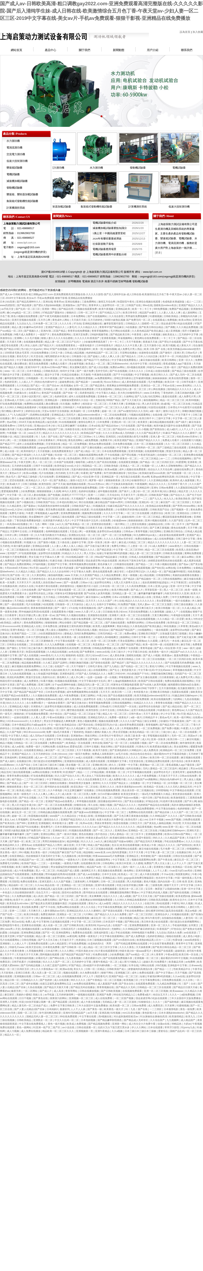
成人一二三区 (194, 301)
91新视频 (12, 859)
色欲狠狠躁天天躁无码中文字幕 (43, 856)
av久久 (60, 524)
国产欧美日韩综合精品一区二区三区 (172, 947)
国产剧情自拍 (157, 429)
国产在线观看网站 (112, 578)
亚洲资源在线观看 (101, 524)
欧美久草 (5, 688)
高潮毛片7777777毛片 (74, 495)
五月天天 (91, 600)
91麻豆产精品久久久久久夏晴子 (180, 433)
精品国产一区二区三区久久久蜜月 (111, 407)
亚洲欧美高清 (112, 527)
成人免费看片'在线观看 (126, 648)
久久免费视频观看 (107, 888)
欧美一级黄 (191, 589)
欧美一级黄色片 (23, 794)
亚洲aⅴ (144, 757)
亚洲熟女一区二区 (43, 1020)
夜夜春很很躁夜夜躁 (42, 608)
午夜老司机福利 (147, 454)
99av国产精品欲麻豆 (106, 557)
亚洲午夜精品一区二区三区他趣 (27, 630)
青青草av (59, 301)
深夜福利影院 (101, 932)
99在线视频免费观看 (25, 447)
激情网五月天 (88, 870)
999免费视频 (161, 309)
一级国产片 (43, 334)
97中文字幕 (187, 885)
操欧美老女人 (170, 334)
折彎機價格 (74, 281)
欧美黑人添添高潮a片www (47, 582)
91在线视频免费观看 (102, 509)
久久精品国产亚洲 (175, 837)
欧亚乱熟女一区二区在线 (84, 786)
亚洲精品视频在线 (92, 323)
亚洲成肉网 (10, 757)
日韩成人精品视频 (75, 352)
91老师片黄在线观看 (47, 586)
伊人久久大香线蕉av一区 (45, 969)
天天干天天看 (136, 852)
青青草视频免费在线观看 (82, 564)
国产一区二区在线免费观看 (163, 743)
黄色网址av (178, 710)
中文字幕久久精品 (106, 392)
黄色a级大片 (196, 626)
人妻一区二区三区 (191, 542)
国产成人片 (137, 589)
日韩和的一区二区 (146, 447)
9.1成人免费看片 (158, 546)
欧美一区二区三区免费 (103, 640)
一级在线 (55, 892)
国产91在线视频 (119, 371)
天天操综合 (77, 604)
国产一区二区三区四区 (36, 783)
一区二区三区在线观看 (68, 418)
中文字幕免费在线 (150, 980)
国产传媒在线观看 (164, 896)
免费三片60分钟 (117, 673)
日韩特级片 (69, 407)
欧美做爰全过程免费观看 (136, 699)
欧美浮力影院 (100, 750)
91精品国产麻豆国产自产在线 (118, 498)
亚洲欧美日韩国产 (148, 633)
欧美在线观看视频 (130, 845)
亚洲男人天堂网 (9, 1002)
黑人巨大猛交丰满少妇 (24, 805)
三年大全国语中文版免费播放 (185, 998)
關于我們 (84, 50)
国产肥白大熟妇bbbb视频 (48, 305)
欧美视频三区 (131, 980)
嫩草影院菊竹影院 (114, 323)
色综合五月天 (160, 994)
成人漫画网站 (190, 312)
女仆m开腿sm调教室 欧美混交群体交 (118, 794)
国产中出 (169, 414)
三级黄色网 (79, 881)
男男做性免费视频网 (136, 316)
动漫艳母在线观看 (149, 352)
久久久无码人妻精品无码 (179, 786)
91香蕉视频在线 (88, 608)
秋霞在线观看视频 (36, 651)
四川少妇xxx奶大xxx (97, 655)
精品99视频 (73, 841)
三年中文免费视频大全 (182, 597)
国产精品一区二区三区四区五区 (157, 462)
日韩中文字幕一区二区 (143, 637)
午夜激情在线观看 (102, 374)
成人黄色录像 (117, 655)
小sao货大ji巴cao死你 (181, 870)
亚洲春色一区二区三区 (109, 396)
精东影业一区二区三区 (94, 403)
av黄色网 (67, 538)
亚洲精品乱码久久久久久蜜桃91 (84, 910)
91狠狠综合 (145, 1002)
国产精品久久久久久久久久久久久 (144, 662)
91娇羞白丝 (20, 392)
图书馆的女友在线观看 (57, 786)
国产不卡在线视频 (123, 374)
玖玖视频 (65, 403)
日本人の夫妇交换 (148, 356)
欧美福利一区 (78, 411)
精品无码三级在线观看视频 (16, 772)
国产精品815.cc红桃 (124, 429)
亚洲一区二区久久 (161, 925)
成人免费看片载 (117, 779)
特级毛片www (155, 367)
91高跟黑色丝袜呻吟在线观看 (54, 506)
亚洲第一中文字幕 (128, 764)
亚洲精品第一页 (110, 476)
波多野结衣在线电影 (150, 706)
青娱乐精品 (123, 626)
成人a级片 (172, 429)
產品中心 (50, 50)
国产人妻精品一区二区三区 (113, 608)
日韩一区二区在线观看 (113, 881)
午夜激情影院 (84, 768)
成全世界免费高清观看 (131, 724)
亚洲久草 (179, 352)
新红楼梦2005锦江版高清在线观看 (165, 910)
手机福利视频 (179, 925)
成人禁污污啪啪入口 (130, 961)
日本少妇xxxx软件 (14, 670)
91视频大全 (30, 542)
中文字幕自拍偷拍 (166, 808)
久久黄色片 (36, 721)
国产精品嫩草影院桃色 (109, 1020)
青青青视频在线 (105, 987)
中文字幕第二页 (121, 859)
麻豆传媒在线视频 (149, 848)
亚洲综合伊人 (162, 914)
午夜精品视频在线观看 (16, 808)
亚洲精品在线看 (41, 546)
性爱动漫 (178, 940)
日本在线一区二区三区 (112, 586)
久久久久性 (65, 323)
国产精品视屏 (24, 305)
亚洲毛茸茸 (179, 772)
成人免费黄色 (31, 681)
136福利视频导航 (99, 334)
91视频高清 (99, 506)
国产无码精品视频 (31, 965)
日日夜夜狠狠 (166, 677)
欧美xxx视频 (30, 473)
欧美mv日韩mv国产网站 (55, 367)
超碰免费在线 (67, 382)
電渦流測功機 (14, 147)
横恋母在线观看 (10, 345)
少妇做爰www (119, 520)
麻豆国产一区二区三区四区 (175, 502)
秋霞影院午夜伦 (126, 301)
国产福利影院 (24, 560)
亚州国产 (12, 553)
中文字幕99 (42, 921)
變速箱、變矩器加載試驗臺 (22, 194)
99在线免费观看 (69, 1016)
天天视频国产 (78, 498)
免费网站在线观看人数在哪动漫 (41, 403)
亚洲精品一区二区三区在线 (143, 830)
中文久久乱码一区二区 (66, 1020)
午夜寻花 (197, 969)
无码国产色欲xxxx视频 (126, 797)
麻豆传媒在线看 (193, 578)
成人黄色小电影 (192, 936)
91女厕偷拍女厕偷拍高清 (154, 1016)
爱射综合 (163, 1031)
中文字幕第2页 (179, 582)
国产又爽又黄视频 (160, 527)
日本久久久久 (136, 371)
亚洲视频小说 (133, 403)
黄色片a (93, 903)
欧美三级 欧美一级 (135, 735)
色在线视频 (151, 907)
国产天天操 (59, 484)
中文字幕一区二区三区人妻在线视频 (26, 495)
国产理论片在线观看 (170, 341)
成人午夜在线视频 (91, 1002)
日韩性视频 (131, 502)
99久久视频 (187, 903)
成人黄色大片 (184, 345)
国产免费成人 (61, 480)
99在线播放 (170, 626)
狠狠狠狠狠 (51, 622)
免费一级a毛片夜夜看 (58, 732)
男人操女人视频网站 (113, 568)
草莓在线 (62, 440)
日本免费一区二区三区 (45, 323)
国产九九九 (156, 498)
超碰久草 (148, 961)
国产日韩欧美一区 (72, 947)
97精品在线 (152, 801)
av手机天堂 (7, 309)
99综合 (5, 630)
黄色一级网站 (24, 1027)
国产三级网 (32, 834)
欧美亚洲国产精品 (124, 440)
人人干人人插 (78, 1009)
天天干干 (9, 954)
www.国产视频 (174, 819)
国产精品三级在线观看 (184, 371)
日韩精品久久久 (30, 980)
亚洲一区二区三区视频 (156, 991)
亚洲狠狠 (5, 943)
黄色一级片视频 (56, 1023)
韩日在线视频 (86, 502)
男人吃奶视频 (134, 881)
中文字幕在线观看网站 (112, 936)
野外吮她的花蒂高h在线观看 (34, 611)
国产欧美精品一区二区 (77, 524)
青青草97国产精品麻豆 (112, 327)
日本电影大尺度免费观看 (13, 557)
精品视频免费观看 (31, 662)
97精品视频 (98, 772)
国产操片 (124, 491)
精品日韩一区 (12, 980)
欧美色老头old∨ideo (18, 903)
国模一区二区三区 (28, 1012)
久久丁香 (43, 797)
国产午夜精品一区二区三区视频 (105, 980)
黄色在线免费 (178, 527)
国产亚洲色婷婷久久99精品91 (126, 750)
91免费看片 (161, 961)
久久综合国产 (157, 1020)
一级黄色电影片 (86, 345)
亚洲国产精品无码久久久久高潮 (78, 819)
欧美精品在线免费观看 (158, 506)
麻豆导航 (186, 644)
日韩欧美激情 (103, 458)
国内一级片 (129, 867)
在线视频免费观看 (34, 341)
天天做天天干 (67, 940)
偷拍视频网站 (151, 400)
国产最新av (30, 506)
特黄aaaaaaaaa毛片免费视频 (109, 856)
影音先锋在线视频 (115, 688)
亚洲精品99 (143, 487)
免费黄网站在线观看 (126, 848)
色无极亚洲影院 (186, 688)
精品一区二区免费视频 (74, 444)
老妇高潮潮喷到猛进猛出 (156, 582)
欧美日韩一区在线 (189, 954)
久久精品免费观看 (111, 575)
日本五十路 (56, 352)
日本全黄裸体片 (47, 440)
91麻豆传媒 (56, 560)
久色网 (57, 491)
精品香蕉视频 (144, 826)
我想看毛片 (101, 976)
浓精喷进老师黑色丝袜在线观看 (165, 560)
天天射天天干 (128, 495)
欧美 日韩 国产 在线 (155, 349)
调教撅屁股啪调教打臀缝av (125, 892)
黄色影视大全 (129, 670)
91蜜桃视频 (155, 316)
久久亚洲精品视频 (159, 480)
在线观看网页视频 (155, 451)
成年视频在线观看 (108, 491)
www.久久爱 (82, 611)
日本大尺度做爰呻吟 (80, 349)
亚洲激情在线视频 (74, 761)
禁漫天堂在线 (173, 451)
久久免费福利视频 (22, 896)
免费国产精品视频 (179, 309)
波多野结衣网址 (52, 538)
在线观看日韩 (171, 644)
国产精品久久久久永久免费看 (111, 914)
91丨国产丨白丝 (187, 983)
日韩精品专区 (7, 360)
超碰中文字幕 (79, 542)
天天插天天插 (79, 320)
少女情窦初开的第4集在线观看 (132, 509)
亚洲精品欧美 (123, 309)
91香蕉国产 (163, 929)
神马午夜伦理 (152, 918)
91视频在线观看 (180, 914)
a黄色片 (91, 462)
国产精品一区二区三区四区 (60, 896)
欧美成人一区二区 (96, 363)
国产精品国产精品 (131, 644)
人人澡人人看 (144, 867)
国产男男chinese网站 (184, 506)
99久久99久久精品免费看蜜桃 (138, 808)
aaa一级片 (189, 648)
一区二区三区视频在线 (16, 549)
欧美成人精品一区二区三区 (31, 790)
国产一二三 (142, 498)
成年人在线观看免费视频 (82, 396)
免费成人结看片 (59, 363)
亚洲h (154, 487)
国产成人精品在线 (172, 706)
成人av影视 (18, 746)
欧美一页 (98, 349)
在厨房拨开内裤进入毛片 (56, 520)
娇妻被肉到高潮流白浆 (140, 969)
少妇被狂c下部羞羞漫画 (172, 721)
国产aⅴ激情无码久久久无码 (133, 411)
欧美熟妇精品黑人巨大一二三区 (154, 940)
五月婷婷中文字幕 (189, 334)
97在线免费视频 (78, 943)
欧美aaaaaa (177, 991)
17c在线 (73, 608)
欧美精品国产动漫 (91, 433)
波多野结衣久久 (73, 888)
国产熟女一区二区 (69, 899)
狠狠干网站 (107, 972)
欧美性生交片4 (178, 899)
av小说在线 (68, 1027)
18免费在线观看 (192, 819)
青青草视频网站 (100, 330)
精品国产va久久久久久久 (184, 651)
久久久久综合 (193, 841)
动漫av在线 (163, 1023)
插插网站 (125, 637)
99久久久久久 (78, 980)
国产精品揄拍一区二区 (167, 557)
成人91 (146, 739)
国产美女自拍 (126, 983)
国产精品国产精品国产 (123, 630)
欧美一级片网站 (183, 717)
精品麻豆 (184, 768)
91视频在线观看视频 (66, 681)
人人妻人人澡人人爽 (170, 312)
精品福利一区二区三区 (21, 885)
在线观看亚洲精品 (34, 750)
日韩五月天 (136, 823)
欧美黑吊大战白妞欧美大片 (56, 670)
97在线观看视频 (28, 553)
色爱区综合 (157, 513)
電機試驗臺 (13, 174)
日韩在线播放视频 (89, 991)
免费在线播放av (144, 538)
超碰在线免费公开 (184, 469)
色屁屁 (80, 655)
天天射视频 (43, 451)
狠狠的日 (71, 312)
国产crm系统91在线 (124, 940)
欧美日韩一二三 (176, 739)
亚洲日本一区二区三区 (131, 888)
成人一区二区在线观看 (185, 732)
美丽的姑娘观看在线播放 (186, 575)
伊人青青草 (157, 954)
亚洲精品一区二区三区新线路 (77, 885)
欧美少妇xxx (120, 611)
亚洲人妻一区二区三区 (162, 436)
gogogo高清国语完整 (50, 447)
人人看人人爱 (38, 717)
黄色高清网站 (75, 440)
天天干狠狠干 (78, 666)
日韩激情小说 (79, 356)
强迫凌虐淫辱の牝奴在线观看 (177, 323)
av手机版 (49, 994)
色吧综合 (105, 360)
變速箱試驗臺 (14, 167)
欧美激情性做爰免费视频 (83, 487)
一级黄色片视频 (166, 637)
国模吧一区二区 (150, 323)
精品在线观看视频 (146, 619)
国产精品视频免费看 (99, 1023)
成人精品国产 (188, 1020)
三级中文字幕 (163, 418)
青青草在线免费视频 (79, 330)
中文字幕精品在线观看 (26, 710)
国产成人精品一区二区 (88, 451)
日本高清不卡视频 (113, 921)
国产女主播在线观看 (146, 677)
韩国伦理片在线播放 (11, 681)
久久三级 (48, 666)
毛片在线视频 (46, 473)
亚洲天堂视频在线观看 (24, 320)
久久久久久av (89, 826)
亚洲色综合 (183, 513)
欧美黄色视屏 (93, 797)
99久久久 (158, 837)
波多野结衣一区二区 (113, 305)
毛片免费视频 (155, 382)
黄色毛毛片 (23, 356)
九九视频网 (173, 1020)
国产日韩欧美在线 (74, 925)
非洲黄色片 (37, 706)
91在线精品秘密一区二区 (80, 557)
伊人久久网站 (139, 1027)
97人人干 (88, 976)
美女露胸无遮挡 (78, 367)
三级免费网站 (89, 301)
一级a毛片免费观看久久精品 (155, 794)
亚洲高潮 (104, 1012)
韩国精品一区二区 (92, 465)
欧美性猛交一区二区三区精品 (184, 622)
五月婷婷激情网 (65, 994)
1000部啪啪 (162, 790)
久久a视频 (117, 1031)
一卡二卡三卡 (168, 338)
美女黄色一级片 (9, 852)
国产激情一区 (17, 841)
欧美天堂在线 (34, 947)
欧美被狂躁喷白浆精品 (122, 837)
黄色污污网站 (157, 666)
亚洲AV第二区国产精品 (53, 330)
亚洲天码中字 (32, 367)
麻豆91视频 (193, 739)
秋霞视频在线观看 (38, 816)
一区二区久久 (38, 487)
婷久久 (113, 764)
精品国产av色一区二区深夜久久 (104, 867)
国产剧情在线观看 (101, 662)
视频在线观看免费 (109, 721)
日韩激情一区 (26, 535)
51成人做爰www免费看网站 (32, 429)
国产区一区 (48, 932)
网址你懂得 (65, 622)
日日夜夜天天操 (94, 527)
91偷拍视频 (110, 349)
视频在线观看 (70, 972)
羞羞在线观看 (169, 396)
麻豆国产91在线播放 (28, 826)
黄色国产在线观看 (52, 392)
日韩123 (4, 575)
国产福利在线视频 (180, 892)
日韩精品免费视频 (102, 648)
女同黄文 (194, 925)
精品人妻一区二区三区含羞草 (145, 553)
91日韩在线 (182, 476)
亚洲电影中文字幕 (178, 965)
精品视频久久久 (75, 797)
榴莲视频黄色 (40, 560)
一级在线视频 (125, 918)
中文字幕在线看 (88, 1016)
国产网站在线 (132, 921)
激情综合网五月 (87, 422)
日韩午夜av (135, 713)
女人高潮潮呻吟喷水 (30, 538)
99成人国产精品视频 (99, 845)
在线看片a (34, 392)
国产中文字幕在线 (193, 341)
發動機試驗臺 (14, 187)
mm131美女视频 (131, 1012)
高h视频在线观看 (136, 367)
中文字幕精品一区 (157, 783)
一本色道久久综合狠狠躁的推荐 (17, 892)
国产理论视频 (129, 454)
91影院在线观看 (158, 407)
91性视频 (115, 1012)
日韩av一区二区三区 (44, 976)
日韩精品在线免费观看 (75, 739)
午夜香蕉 (137, 334)
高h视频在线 (105, 1016)
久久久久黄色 (127, 947)
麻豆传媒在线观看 (150, 360)
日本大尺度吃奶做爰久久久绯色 (43, 637)
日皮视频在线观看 (60, 921)
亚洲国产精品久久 (55, 327)
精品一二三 (83, 772)
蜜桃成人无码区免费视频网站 (80, 633)
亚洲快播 (86, 648)
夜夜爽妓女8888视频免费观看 (123, 385)
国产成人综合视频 (99, 367)
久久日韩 (188, 980)
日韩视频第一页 (35, 378)
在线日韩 (149, 903)
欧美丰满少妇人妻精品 (164, 491)
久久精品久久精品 (26, 571)
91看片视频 (47, 681)
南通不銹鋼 (111, 281)
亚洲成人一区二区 (130, 465)
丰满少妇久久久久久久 (12, 702)
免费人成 (30, 921)
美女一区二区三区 (34, 786)
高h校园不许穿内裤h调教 (97, 965)
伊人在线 (119, 600)
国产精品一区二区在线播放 (19, 878)
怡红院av (133, 473)
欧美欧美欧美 (183, 498)
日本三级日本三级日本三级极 (49, 764)
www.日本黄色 (151, 392)
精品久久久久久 (158, 484)
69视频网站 (193, 848)
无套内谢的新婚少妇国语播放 (87, 469)
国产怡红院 (158, 568)
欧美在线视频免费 (161, 699)
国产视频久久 (31, 330)
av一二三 (165, 458)
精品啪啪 (88, 852)
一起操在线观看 (20, 717)
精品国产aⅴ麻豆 (148, 312)
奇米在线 (97, 743)
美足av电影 (191, 910)
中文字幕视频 (142, 374)
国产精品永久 (129, 356)
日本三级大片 (118, 651)
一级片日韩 (146, 797)
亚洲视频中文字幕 (117, 761)
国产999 (60, 615)
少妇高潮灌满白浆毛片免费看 (133, 436)
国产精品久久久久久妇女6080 (53, 571)
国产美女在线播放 (134, 801)
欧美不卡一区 (167, 356)
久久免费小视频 (112, 418)
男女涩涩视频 (120, 732)
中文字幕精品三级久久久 (60, 779)
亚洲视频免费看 (154, 834)
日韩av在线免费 (188, 775)
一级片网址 (119, 524)
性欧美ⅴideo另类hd (187, 436)
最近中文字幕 (52, 374)
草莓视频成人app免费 (47, 513)
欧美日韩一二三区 (122, 692)
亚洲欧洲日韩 (100, 764)
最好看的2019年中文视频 (175, 958)
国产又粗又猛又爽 (187, 637)
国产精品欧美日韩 (120, 334)
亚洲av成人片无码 (14, 400)
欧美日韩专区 (130, 312)
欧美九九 (191, 1016)
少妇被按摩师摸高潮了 (95, 341)
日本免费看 (94, 411)
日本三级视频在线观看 (99, 940)
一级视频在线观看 (85, 994)
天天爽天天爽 (116, 403)
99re (46, 349)
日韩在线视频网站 (182, 458)
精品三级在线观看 (24, 436)
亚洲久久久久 (107, 786)
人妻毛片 (72, 327)
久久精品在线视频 (57, 651)
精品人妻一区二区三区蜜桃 (51, 936)
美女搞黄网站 (181, 746)
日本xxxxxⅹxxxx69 (10, 626)
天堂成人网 (75, 531)
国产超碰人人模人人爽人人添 (104, 356)
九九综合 (161, 932)
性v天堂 (34, 568)
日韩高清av (123, 710)
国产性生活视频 (28, 797)
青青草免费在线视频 (18, 775)
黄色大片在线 (38, 808)
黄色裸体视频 (117, 768)
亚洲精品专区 (60, 830)
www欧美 (97, 382)
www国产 (55, 816)
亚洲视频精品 (63, 476)
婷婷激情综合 (67, 586)
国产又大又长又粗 (143, 896)
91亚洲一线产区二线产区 (47, 1027)
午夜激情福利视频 (24, 958)
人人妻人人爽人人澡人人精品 (67, 546)
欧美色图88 (74, 458)
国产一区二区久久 (103, 830)
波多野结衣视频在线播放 (58, 706)
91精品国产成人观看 (68, 870)
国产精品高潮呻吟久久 (29, 301)
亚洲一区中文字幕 (180, 586)
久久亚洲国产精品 (90, 575)
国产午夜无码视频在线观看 (54, 316)
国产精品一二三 (163, 969)
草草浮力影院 (172, 1027)
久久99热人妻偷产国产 (128, 739)
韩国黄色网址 (183, 874)
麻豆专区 (119, 571)
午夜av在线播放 (56, 717)
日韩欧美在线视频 (173, 553)
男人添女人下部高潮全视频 (96, 775)
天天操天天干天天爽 (27, 954)
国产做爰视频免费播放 (88, 568)
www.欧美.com (103, 852)
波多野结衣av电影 (180, 630)
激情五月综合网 (107, 301)
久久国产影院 (176, 520)
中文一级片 (54, 724)
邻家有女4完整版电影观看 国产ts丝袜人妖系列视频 (83, 593)
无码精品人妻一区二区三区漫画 (119, 1002)
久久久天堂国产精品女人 (115, 783)
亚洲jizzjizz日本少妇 (45, 425)
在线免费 (105, 520)
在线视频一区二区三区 (78, 644)
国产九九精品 (112, 666)
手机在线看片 (17, 739)
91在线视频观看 (68, 422)
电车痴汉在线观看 (131, 476)
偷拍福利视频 (55, 575)
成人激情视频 (139, 407)
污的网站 (178, 699)
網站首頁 (16, 50)
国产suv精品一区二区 (138, 954)
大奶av (187, 1023)
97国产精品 (75, 965)
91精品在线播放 (70, 374)
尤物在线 (100, 400)
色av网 (145, 476)
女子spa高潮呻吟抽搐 (64, 684)
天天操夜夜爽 (143, 947)
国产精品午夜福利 (22, 454)
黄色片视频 (150, 881)
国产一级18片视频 (67, 834)
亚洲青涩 (32, 823)
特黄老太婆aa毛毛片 (97, 837)
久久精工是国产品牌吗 (55, 662)
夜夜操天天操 (150, 341)
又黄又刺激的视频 (185, 392)
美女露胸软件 (36, 516)
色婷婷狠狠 (183, 808)
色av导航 (12, 422)
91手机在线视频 (73, 360)
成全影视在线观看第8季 (172, 535)
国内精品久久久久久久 (179, 389)
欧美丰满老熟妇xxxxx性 (129, 786)
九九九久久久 (36, 688)
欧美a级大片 (14, 484)
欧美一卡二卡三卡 (142, 309)
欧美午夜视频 (106, 309)
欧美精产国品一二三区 (24, 633)
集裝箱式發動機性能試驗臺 (22, 201)
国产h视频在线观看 (58, 487)
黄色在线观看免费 (103, 571)
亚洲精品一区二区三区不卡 (19, 918)
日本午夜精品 (34, 371)
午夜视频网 (141, 484)
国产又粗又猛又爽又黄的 (13, 578)
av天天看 (93, 1012)
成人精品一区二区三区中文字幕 (100, 947)
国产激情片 (166, 352)
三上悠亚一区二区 (138, 546)
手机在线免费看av (174, 841)
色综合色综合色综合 (141, 754)
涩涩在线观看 (17, 480)
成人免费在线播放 (31, 1031)
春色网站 (129, 870)
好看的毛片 (42, 958)
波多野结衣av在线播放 (109, 531)
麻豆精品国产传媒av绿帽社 (119, 841)
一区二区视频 (119, 965)
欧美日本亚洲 (124, 863)
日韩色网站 (63, 597)
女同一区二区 (81, 385)
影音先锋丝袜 (130, 418)
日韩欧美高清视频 (159, 899)
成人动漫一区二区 (53, 925)
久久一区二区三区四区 (177, 444)
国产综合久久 (178, 495)
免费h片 (76, 403)
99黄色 (8, 899)
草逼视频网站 (125, 338)
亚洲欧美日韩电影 (160, 692)
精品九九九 (193, 713)
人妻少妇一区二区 (141, 491)
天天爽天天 (34, 910)
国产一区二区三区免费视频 (117, 535)
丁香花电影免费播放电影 (28, 520)
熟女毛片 (11, 476)
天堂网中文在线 (19, 531)
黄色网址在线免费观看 (147, 338)
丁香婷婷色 (77, 732)
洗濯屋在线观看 (180, 692)
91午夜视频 (51, 378)
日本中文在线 (107, 710)
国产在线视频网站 (98, 316)
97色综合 (176, 929)
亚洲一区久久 (186, 360)
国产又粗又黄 (195, 863)
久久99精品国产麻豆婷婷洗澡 (139, 929)
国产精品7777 (91, 360)
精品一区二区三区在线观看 (160, 549)
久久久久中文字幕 (114, 513)
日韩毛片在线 (25, 425)
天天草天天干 (24, 582)
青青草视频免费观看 (100, 702)
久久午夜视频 (67, 768)
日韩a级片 (105, 706)
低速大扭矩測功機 (17, 160)
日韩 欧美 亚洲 (185, 881)
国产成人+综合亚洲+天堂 (86, 476)
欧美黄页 (143, 422)
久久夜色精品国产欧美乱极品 (148, 330)
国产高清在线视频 (107, 462)
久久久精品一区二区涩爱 (171, 619)
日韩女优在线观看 (183, 856)
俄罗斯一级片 (96, 480)
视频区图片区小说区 (87, 586)
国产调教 (170, 327)
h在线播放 (132, 327)
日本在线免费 (29, 589)
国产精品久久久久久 (125, 805)
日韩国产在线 (133, 305)
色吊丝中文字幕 (139, 363)
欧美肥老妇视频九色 (161, 746)
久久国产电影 (14, 732)
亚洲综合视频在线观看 (148, 301)
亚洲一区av (48, 615)
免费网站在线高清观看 (140, 812)
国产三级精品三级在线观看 (172, 447)
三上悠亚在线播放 (137, 524)
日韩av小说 (86, 582)
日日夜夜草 (10, 615)
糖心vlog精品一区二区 (19, 312)
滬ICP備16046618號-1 (54, 271)
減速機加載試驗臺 (17, 181)
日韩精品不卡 (150, 717)
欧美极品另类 (176, 961)
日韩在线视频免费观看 (108, 790)
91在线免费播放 (40, 352)
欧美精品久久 (33, 480)
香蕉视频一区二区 (116, 772)
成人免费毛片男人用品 (130, 349)
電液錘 (86, 281)
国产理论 (82, 305)
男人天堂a (90, 553)
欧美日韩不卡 (147, 418)
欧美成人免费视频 (77, 1023)
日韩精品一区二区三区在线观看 (30, 743)
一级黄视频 (89, 531)
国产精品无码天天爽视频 (149, 841)
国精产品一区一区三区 (115, 743)
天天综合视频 (189, 823)
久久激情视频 (157, 611)
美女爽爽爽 (95, 896)
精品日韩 (64, 600)
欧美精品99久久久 (10, 845)
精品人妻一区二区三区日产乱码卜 (63, 341)
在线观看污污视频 (191, 440)
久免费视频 (63, 549)
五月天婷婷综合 (42, 754)
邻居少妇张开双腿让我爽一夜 (132, 885)
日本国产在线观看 (64, 462)
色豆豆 (115, 845)
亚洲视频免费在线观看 (24, 469)
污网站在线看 (147, 965)
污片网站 (88, 914)
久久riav (39, 885)
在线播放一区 (33, 600)
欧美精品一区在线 (154, 786)
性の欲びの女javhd (31, 349)
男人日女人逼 (162, 863)
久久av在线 (179, 976)
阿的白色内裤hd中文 (46, 382)
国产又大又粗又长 (132, 400)
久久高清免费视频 (136, 586)
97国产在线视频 (59, 349)
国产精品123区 (12, 349)
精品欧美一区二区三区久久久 (58, 1031)
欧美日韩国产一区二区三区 (96, 429)
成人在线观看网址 (98, 670)
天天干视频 (181, 972)
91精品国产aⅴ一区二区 (32, 859)
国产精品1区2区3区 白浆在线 (53, 498)
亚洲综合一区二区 (151, 385)
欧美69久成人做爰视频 (182, 480)
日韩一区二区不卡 (88, 312)
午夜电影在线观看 (181, 615)
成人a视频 (125, 896)
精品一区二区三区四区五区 (15, 969)
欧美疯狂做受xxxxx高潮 (152, 473)
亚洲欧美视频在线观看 (24, 888)
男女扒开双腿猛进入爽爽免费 (60, 721)
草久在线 (93, 805)
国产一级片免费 (85, 371)
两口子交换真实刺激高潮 (119, 484)
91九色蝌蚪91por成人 (146, 535)
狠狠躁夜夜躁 (80, 538)
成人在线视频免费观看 (69, 976)
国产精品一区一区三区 (31, 801)
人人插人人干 (26, 382)
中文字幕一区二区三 (116, 812)
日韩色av (128, 531)
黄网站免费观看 (193, 553)
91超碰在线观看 (78, 903)
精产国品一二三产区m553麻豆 (28, 779)
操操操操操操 (160, 378)
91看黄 (84, 473)
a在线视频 (109, 447)
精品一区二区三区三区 (172, 400)
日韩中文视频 (91, 746)
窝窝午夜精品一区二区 (105, 961)
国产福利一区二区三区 (101, 739)
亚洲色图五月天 (80, 578)
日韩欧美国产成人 (82, 506)
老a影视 (165, 403)
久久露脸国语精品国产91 (188, 487)
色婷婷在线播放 (87, 491)
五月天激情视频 (167, 688)
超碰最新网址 (103, 859)
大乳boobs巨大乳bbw (16, 568)
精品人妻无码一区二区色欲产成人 (30, 1005)
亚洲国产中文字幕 (58, 564)
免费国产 (149, 863)
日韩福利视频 (19, 688)
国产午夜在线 (165, 859)
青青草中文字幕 (184, 943)
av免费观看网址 (104, 378)
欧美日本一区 (172, 382)
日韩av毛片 (191, 352)
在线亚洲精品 (17, 856)
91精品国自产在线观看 (189, 356)
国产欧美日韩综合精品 (151, 327)
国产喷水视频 (144, 425)
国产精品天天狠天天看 (56, 987)
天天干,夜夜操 (151, 713)
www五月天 (35, 433)
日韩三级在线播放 (184, 604)
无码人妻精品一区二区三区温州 (160, 768)
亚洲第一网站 (49, 309)
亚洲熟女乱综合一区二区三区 (85, 535)
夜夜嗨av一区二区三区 (152, 764)
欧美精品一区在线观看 (78, 743)
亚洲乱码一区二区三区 (123, 422)
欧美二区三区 (33, 841)
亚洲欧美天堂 (17, 651)
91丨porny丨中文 (35, 739)
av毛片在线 (122, 754)
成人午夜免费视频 (69, 695)
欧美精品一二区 (20, 487)
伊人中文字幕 (168, 713)
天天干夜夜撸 (133, 341)
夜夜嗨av (141, 640)
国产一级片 (60, 608)
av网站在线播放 (41, 772)
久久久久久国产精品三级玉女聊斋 (138, 721)
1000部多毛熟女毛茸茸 (17, 352)
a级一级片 (155, 411)
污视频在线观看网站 (140, 414)
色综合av (104, 630)
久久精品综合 (69, 816)
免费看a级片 (144, 994)
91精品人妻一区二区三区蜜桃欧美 (35, 640)
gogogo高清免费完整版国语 (139, 878)
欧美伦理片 (131, 819)
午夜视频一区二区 (17, 433)
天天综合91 (113, 495)
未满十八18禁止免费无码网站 (41, 899)
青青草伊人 (95, 305)
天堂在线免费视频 (138, 611)
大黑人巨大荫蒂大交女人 (127, 582)
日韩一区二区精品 (95, 969)
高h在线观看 (163, 903)
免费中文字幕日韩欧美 (62, 1005)
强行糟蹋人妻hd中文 (12, 411)
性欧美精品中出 (182, 969)
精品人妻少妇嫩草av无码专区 (28, 327)
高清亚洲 (74, 1002)
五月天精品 (49, 597)
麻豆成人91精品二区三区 (132, 542)
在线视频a (185, 611)
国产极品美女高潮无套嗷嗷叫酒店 (49, 903)
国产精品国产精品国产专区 (29, 692)
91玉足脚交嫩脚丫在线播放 (73, 425)
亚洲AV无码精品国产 (74, 1012)
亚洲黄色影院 (67, 673)
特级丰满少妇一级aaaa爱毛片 (135, 950)
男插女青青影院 (103, 823)
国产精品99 (44, 589)
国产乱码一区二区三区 (28, 309)
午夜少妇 (102, 695)
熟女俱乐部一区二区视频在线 (138, 790)
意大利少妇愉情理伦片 (130, 392)
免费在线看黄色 (29, 881)
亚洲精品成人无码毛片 (63, 414)
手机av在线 (168, 385)
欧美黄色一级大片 (159, 651)
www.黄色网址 (184, 385)
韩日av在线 (18, 921)
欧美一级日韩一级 (153, 644)
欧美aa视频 (111, 469)
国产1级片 (181, 422)
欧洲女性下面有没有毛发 (132, 560)
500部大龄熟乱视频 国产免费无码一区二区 (127, 320)
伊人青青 (43, 469)
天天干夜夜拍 (19, 837)
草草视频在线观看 (183, 670)
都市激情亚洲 (187, 743)
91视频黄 (29, 659)
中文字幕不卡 (183, 414)
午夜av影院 (171, 954)
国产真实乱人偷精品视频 (158, 823)
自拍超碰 (14, 932)
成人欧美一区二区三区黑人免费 (79, 794)
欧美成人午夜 (149, 845)
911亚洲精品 (77, 600)
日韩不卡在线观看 (43, 465)
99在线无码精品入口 (124, 994)
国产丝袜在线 (67, 378)
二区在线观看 (36, 644)
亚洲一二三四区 (97, 495)
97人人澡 (96, 611)
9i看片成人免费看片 (25, 334)
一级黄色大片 (72, 859)
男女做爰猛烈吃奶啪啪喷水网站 (68, 867)
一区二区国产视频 (124, 998)
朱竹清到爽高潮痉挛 (115, 473)
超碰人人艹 (6, 414)
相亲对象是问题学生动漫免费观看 (172, 425)
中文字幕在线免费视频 (29, 360)
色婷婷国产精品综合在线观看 (154, 805)
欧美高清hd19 (102, 929)
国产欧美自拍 (7, 823)
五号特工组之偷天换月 (31, 648)
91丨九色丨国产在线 (47, 436)
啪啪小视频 (106, 805)
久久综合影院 (116, 316)
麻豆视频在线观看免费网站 (27, 666)
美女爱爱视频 (164, 600)
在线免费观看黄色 (66, 345)
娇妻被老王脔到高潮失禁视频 (75, 626)
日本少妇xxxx (59, 754)
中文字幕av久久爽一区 (52, 557)
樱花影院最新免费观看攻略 (177, 516)
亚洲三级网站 (88, 695)
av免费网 (106, 597)
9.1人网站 (99, 436)
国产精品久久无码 (126, 987)
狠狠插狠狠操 (44, 491)
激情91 (96, 783)
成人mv (143, 819)
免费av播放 (130, 633)
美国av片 (193, 735)
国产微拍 (12, 648)
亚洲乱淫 (142, 495)
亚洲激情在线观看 (98, 615)
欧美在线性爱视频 (179, 378)
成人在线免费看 (104, 998)
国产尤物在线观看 (115, 622)
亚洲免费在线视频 (193, 454)
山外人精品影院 (35, 400)
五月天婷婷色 (95, 320)
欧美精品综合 (79, 670)
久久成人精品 (189, 608)
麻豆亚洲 (31, 498)
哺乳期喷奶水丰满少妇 (57, 356)
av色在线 (74, 651)
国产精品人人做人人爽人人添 (104, 728)
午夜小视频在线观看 (166, 564)
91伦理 (177, 823)
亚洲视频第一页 (85, 1031)
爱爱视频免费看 (10, 491)
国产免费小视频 (170, 728)
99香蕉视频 (7, 867)
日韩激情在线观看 (124, 564)
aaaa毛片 (45, 568)
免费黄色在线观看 (83, 932)
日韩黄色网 (26, 619)
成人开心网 (77, 677)
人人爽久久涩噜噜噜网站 (169, 465)
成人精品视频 (147, 575)
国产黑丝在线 (86, 724)
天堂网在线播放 (128, 352)
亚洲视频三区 (122, 972)
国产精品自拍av (110, 425)
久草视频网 (22, 819)
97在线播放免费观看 (37, 713)
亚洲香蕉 (192, 462)
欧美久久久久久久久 (124, 775)
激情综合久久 (51, 819)
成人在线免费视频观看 (86, 706)
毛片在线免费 (46, 476)
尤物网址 (116, 929)
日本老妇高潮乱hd (67, 502)
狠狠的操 (19, 713)
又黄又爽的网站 (161, 615)
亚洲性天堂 (193, 830)
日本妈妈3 (52, 1009)
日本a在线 (94, 425)
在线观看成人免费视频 (165, 320)
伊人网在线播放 (157, 389)
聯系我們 (186, 50)
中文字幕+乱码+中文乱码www (154, 670)
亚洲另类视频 (135, 451)
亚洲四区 (26, 374)
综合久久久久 (110, 896)
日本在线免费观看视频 (114, 451)
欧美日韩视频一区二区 (168, 608)
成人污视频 (13, 1031)
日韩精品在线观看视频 (138, 568)
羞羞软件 (64, 1009)
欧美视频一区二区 (67, 659)
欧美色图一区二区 (120, 1005)
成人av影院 (105, 903)
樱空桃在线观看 (76, 710)
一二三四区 (156, 1009)
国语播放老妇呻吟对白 (110, 801)
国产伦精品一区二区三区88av (76, 436)
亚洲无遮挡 (45, 881)
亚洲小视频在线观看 (156, 520)
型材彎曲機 (124, 281)
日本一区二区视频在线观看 (149, 444)
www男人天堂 (12, 929)
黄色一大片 (89, 888)
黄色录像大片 (105, 564)
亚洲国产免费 (104, 994)
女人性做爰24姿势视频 (46, 673)
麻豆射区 (9, 994)
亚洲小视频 (88, 859)
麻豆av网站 (188, 557)
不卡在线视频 (112, 454)
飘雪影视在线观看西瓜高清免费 (62, 648)
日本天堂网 (96, 538)
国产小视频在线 (25, 502)
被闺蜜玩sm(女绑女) (99, 589)
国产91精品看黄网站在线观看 (132, 943)
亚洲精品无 (132, 856)
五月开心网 (44, 320)
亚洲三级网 (44, 684)
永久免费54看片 (35, 702)
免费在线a (57, 619)
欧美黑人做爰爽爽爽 (104, 626)
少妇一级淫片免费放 (79, 754)
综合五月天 (42, 892)
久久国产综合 (23, 764)
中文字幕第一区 (125, 447)
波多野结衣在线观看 (49, 553)
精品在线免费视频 (28, 527)
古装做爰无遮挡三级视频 (173, 633)
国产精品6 (129, 578)
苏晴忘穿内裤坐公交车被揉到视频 (132, 378)
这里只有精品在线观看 (143, 710)
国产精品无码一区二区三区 (174, 724)
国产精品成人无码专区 (136, 1020)
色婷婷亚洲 (10, 382)
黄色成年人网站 (61, 320)
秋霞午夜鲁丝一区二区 (125, 458)
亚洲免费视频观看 (71, 513)
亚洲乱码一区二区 (149, 502)
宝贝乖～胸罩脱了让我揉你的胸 (162, 888)
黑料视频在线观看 (50, 954)
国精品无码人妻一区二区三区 (131, 389)
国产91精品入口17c (110, 312)
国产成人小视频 (152, 655)
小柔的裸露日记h (92, 958)
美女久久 (79, 969)
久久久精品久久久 (88, 327)
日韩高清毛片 (68, 929)
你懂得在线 (80, 805)
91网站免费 (49, 746)
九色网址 (38, 374)
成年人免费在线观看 (143, 972)
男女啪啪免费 (17, 637)
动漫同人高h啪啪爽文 (107, 637)
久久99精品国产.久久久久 (164, 816)
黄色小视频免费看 (87, 721)
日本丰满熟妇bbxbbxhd (68, 826)
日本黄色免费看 (51, 947)
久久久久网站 (67, 950)
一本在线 (175, 640)
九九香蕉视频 (42, 619)
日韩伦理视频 (29, 940)
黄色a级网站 (32, 670)
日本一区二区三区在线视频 (150, 659)
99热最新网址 (57, 797)
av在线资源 (190, 932)
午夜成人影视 (86, 816)
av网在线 (170, 568)
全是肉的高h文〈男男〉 (101, 943)
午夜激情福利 (84, 407)
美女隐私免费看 (30, 907)
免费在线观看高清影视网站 (179, 681)
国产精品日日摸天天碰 (185, 987)
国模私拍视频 (134, 655)
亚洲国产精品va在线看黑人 (16, 695)
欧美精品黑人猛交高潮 (45, 422)
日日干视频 (25, 998)
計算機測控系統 (15, 207)
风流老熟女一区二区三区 (106, 644)
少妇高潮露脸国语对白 (50, 633)
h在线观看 (47, 604)
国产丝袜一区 (70, 392)
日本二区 (14, 983)
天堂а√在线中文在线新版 (56, 411)
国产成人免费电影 (136, 936)
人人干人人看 (160, 870)
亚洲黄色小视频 (162, 867)
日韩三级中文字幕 (186, 538)
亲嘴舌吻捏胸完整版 (162, 673)
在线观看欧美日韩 (91, 863)
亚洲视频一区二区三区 (146, 958)
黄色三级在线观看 (92, 418)
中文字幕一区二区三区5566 (128, 549)
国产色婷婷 (46, 980)
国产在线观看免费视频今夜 (118, 958)
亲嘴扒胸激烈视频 (192, 411)
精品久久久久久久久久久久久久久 (61, 433)
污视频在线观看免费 (86, 309)
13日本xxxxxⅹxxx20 (17, 721)
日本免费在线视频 (123, 444)
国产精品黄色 (97, 385)
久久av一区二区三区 (63, 837)
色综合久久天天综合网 (160, 469)
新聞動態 (118, 50)
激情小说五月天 (172, 411)
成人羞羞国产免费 (108, 983)
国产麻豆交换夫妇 (77, 702)
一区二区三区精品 (149, 458)
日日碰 (15, 728)
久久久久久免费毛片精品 (87, 878)
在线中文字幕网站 (107, 604)
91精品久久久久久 (72, 553)
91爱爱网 (181, 462)
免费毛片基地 (17, 513)
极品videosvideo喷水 (89, 414)
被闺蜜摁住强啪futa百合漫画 (183, 684)
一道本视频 (54, 863)
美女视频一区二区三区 (78, 764)
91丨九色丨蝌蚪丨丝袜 (42, 524)
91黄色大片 (142, 746)
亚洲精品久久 (49, 600)
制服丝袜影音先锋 (60, 469)
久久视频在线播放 (76, 615)
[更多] (158, 252)
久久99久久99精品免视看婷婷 (20, 407)
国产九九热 (141, 396)
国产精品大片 (46, 345)
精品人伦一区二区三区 (115, 713)
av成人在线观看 (85, 757)
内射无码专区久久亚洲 (177, 593)
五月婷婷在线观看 (22, 465)
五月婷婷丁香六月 (178, 484)
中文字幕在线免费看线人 (125, 360)
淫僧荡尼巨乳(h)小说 (106, 724)
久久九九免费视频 (55, 644)
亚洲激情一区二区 (53, 360)
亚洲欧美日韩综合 (173, 531)
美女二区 (107, 797)
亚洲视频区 (44, 823)
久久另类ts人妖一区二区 (14, 458)
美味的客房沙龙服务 (80, 783)
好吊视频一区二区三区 (180, 783)
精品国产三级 (56, 429)
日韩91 (37, 312)
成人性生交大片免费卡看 (142, 1023)
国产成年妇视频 (30, 983)
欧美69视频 (192, 400)
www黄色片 (176, 546)
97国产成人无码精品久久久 (91, 673)
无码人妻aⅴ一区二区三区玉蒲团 (154, 604)
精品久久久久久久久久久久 (140, 600)
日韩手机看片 (189, 382)
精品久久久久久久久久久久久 (164, 542)
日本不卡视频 (156, 819)
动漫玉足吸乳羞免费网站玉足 (56, 983)
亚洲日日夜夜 (23, 972)
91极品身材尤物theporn (185, 695)
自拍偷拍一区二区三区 (169, 454)
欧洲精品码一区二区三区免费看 (177, 750)
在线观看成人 (85, 929)
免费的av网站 (117, 367)
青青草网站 (71, 991)
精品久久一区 (12, 1034)
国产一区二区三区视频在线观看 (96, 848)
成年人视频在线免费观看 (132, 469)
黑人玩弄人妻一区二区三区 (47, 972)
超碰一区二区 (109, 411)
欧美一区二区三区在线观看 (136, 615)
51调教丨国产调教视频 (29, 597)
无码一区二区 (179, 735)
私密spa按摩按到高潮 (163, 476)
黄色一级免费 (187, 1009)
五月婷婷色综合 (37, 578)
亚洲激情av (69, 305)
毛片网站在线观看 (120, 330)
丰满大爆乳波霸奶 (21, 546)
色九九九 (169, 498)
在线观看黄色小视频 (62, 611)
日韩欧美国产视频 (159, 495)
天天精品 (19, 600)
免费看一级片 (33, 746)
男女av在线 (196, 768)
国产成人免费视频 (27, 684)
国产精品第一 (83, 382)
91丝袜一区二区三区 (65, 454)
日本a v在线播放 (121, 597)
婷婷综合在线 (33, 411)
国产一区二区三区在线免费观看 (55, 805)
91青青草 (57, 772)
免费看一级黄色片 (119, 717)
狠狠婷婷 (70, 655)
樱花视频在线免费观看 (81, 389)
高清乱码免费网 (16, 677)
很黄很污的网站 (58, 998)
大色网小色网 (127, 487)
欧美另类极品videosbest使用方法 (152, 695)
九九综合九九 (24, 323)
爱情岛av (27, 845)
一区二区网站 (30, 991)
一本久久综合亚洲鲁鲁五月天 (91, 779)
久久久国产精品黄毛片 (148, 433)
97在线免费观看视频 (11, 403)
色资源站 (81, 940)
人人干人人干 (186, 429)
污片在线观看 (128, 425)
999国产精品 (113, 400)
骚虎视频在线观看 (76, 484)
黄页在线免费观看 (39, 363)
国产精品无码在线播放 (83, 987)
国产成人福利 (7, 761)
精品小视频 (6, 743)
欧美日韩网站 (169, 360)
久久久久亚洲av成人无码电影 (119, 433)
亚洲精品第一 (52, 400)
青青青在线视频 (164, 702)
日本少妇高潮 (7, 301)
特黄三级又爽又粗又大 (141, 608)
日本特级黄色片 (105, 345)
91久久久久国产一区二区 (57, 961)
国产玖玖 (95, 578)
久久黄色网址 (39, 575)
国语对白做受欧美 (72, 892)
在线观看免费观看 (146, 983)
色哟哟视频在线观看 (57, 531)
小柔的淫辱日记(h (136, 571)
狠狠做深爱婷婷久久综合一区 (78, 400)
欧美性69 (91, 925)
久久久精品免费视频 (187, 327)
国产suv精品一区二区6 (53, 710)
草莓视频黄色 (126, 677)
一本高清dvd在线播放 (16, 524)
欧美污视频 (169, 345)
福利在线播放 (133, 768)
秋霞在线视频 (121, 823)
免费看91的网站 (136, 622)
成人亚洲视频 (173, 330)
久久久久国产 (105, 600)
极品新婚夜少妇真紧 (78, 509)
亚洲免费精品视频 (31, 932)
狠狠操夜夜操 (113, 480)
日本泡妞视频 (88, 1020)
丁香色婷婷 (167, 392)
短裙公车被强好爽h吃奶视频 (112, 553)
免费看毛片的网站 (10, 863)
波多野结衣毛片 (162, 772)
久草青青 (183, 626)
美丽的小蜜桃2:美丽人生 (98, 732)
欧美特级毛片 (28, 451)
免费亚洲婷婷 (48, 914)
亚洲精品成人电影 (19, 706)
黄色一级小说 (58, 458)
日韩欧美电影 (111, 465)
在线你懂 (158, 414)
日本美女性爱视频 (55, 692)
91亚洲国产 (69, 772)
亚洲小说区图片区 (31, 396)
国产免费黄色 (87, 651)
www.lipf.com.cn (26, 242)
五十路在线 (63, 542)
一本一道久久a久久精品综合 (54, 527)
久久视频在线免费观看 (45, 695)
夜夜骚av (167, 655)
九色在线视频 (192, 699)
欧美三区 (170, 513)
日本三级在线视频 (76, 717)
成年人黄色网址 (73, 699)
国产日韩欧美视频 (111, 991)
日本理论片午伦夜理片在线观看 (185, 407)
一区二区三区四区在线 (179, 659)
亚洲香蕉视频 (108, 338)
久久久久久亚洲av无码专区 (119, 538)
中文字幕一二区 (111, 516)
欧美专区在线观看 (40, 458)
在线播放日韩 (24, 761)
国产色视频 (54, 495)
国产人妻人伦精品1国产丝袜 (29, 1009)
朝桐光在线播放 (58, 783)
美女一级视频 (130, 575)
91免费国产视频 (127, 604)
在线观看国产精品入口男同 (48, 845)
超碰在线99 (128, 516)
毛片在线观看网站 (10, 940)
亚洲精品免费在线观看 (157, 761)
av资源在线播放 (51, 929)
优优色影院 (155, 363)
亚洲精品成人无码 (113, 878)
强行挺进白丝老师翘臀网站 (48, 761)
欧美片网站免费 (120, 589)
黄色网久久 (63, 677)
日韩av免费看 (166, 487)
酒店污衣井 (97, 281)
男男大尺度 (88, 458)
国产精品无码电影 (103, 619)
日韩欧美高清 (51, 371)
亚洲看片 (114, 615)
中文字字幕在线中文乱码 (85, 520)
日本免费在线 (50, 626)
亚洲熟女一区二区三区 (69, 914)
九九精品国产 (21, 414)
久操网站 (129, 396)
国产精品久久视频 (14, 367)
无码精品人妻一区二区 (55, 389)
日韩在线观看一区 (86, 1027)
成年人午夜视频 (152, 334)
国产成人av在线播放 (89, 874)
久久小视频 (142, 429)
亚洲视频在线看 (104, 816)
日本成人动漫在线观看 (157, 371)
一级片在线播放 (182, 600)
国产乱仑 (115, 670)
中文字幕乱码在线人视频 (83, 630)
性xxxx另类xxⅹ (112, 382)
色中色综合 (56, 713)
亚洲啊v (18, 338)
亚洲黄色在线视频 (31, 925)
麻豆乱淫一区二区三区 (24, 812)
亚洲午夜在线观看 (105, 885)
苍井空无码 (101, 371)
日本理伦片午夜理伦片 (111, 735)
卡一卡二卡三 (117, 341)
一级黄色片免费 (70, 863)
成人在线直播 (61, 980)
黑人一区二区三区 (43, 462)
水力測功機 (13, 140)
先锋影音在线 (72, 429)
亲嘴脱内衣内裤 (189, 316)
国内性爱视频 (119, 852)
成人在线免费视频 (164, 538)
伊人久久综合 (88, 907)
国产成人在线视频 (29, 655)
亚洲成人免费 (160, 597)
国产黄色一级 (95, 1009)
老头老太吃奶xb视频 (59, 578)
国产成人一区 (38, 385)
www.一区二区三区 (15, 371)
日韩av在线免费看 (156, 622)
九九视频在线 (69, 856)
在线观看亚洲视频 (129, 462)
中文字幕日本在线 (138, 651)
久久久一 (175, 994)
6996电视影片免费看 (143, 932)
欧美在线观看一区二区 (43, 549)
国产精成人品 (14, 783)
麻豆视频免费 (54, 808)
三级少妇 (166, 732)
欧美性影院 (45, 484)
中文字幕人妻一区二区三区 (160, 852)
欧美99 (80, 837)
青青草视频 (141, 531)
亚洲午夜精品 (102, 1031)
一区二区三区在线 (181, 403)
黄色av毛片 (166, 717)
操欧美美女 (196, 692)
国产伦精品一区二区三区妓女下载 (82, 713)
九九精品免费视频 (167, 983)
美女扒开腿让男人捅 (30, 615)
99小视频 (24, 852)
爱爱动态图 (76, 746)
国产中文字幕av (165, 972)
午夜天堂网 (24, 462)
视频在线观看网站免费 (91, 454)
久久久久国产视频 (43, 454)
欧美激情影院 (178, 797)
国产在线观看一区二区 (179, 473)
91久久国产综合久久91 (67, 775)
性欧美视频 (194, 571)
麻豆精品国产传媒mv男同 (109, 502)
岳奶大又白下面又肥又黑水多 (114, 1027)
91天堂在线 (37, 356)
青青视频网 (152, 724)
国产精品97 (78, 597)
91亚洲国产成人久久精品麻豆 (70, 728)
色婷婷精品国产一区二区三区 (102, 352)
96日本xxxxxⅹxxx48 (34, 732)
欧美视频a (66, 385)
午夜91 (175, 903)
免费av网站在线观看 (68, 907)
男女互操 (33, 557)
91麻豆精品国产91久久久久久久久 (126, 506)
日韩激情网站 (163, 575)
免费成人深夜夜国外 (103, 754)
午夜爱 (30, 513)
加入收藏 (197, 31)
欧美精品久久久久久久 (126, 757)
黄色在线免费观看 (74, 560)
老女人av (9, 819)
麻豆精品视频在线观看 (162, 422)
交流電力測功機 (15, 154)
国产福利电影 (172, 1002)
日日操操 (107, 611)
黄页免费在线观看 (56, 509)
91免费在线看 (100, 954)
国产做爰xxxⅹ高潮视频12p (88, 812)
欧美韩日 (5, 717)
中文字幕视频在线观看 (178, 666)
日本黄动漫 (63, 735)
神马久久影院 (69, 491)
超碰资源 (180, 950)
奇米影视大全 (141, 692)
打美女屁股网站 (104, 389)
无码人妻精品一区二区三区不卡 (126, 834)
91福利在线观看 (72, 447)
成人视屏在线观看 (96, 761)
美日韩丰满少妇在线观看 (155, 921)
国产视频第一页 (180, 509)
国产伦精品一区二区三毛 (134, 666)
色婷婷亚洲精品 (156, 936)
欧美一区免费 (7, 582)
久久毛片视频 (32, 338)
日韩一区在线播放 (109, 487)
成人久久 (90, 604)
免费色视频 (94, 498)
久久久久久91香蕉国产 (87, 338)
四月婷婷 (60, 473)
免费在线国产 (57, 743)
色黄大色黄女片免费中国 (110, 819)
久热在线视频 (35, 987)
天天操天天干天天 (168, 775)
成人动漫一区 (12, 451)
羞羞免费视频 (181, 655)
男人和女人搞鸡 (29, 345)
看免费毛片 (47, 826)
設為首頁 (185, 31)
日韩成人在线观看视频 (141, 557)
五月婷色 (5, 546)
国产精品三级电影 (28, 476)
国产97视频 (78, 527)
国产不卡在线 (48, 907)
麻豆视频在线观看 (191, 757)
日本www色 (195, 965)
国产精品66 (48, 418)
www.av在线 (103, 651)
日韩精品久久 (133, 323)
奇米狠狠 (145, 856)
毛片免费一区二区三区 (172, 848)
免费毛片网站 (119, 546)
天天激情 (85, 374)
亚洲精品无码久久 (98, 717)
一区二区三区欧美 (88, 659)
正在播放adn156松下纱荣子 (142, 688)
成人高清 (38, 896)
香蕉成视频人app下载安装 (177, 363)
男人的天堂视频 (72, 808)
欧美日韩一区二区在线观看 (164, 757)
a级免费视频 (92, 440)
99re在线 (147, 305)
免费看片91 (106, 440)
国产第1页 (82, 896)
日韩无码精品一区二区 (110, 633)
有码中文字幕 (67, 371)
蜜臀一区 (73, 823)
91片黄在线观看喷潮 (106, 950)
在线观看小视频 (138, 743)
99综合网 (164, 907)
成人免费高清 (151, 750)
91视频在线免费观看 (80, 830)
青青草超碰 (146, 648)
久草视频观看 (36, 531)
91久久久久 (87, 841)
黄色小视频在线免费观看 (24, 316)
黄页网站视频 (43, 878)
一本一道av (13, 389)
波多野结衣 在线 (93, 699)
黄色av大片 (15, 473)
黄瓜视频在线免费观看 (110, 870)
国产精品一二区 (144, 564)
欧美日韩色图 (31, 914)
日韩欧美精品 (171, 316)
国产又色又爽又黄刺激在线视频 (131, 816)
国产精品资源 (104, 549)
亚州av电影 (36, 819)
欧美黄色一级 (69, 637)
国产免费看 (96, 473)
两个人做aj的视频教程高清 (26, 418)
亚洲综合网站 (48, 834)
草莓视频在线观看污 (158, 735)
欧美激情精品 (176, 1016)
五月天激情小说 (153, 345)
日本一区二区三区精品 (148, 516)
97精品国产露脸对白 (53, 312)
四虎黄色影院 (87, 392)
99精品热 (177, 1023)
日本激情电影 (171, 1009)
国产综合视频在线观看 (120, 695)
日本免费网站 (78, 316)
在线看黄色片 (86, 637)
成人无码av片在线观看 (42, 735)
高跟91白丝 (49, 677)
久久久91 (59, 655)
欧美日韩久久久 (160, 374)
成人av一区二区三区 (46, 757)
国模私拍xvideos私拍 (165, 305)
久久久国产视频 (62, 881)
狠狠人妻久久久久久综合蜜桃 (57, 338)
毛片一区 (47, 480)
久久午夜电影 (55, 790)
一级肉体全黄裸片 (56, 702)
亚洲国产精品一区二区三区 (124, 976)
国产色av (184, 564)
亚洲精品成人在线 (142, 597)
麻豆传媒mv (92, 597)
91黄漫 (124, 557)
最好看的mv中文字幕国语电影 (170, 754)
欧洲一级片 (111, 542)
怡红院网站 (154, 396)
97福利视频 (39, 564)
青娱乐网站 (91, 735)
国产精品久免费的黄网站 (18, 564)
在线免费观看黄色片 (63, 451)
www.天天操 (72, 575)
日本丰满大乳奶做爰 (63, 568)
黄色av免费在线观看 (100, 444)
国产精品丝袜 (162, 812)
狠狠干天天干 (171, 885)
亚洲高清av (121, 830)
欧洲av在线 (66, 969)
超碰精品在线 (155, 524)
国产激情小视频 (47, 542)
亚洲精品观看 (26, 757)
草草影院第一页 (153, 589)
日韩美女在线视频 (17, 644)
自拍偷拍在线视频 (172, 918)
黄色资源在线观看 (182, 794)
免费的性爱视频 (84, 378)
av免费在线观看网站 (85, 983)
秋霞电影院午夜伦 (10, 925)
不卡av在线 (167, 874)
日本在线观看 (155, 1027)
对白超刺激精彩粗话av (126, 1016)
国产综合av (53, 385)
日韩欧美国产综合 (46, 502)
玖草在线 (133, 965)
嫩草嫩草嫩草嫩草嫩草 (150, 593)
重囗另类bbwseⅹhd (118, 363)
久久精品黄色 (14, 506)
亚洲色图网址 (63, 932)
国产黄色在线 (40, 998)
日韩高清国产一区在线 (124, 706)
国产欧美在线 (162, 797)
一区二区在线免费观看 (114, 414)
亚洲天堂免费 (80, 334)
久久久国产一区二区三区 (185, 812)
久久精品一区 (154, 571)
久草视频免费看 (130, 728)
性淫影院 (14, 881)
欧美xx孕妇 (185, 320)
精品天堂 (183, 491)
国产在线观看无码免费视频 (180, 662)
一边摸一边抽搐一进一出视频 (101, 677)
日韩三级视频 (29, 484)
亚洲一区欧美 (95, 542)
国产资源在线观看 (125, 746)
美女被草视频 (76, 363)
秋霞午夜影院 (144, 837)
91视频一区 (148, 465)
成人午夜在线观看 (150, 874)
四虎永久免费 (175, 932)
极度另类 (16, 991)
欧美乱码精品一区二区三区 (144, 732)
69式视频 (161, 965)
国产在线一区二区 (20, 575)
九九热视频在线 (112, 699)
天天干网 (193, 527)
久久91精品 (23, 385)
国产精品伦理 (66, 309)
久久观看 (152, 640)
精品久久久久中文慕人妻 (129, 345)
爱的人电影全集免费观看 (77, 619)
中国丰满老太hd (85, 950)
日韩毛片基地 (95, 666)
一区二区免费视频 (150, 728)
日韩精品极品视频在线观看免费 (55, 812)
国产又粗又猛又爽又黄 (97, 546)
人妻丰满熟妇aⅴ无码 (53, 910)
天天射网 (170, 1005)
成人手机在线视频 (120, 932)
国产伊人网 (190, 801)
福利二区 (48, 396)
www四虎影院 (8, 305)
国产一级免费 (71, 582)
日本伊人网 (10, 535)
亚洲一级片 (170, 367)
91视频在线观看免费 (49, 407)
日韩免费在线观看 (172, 980)
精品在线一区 (17, 498)
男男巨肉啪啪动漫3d (53, 841)
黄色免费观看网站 (62, 334)
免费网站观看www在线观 (49, 699)
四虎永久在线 (26, 586)
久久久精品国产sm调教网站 (143, 779)
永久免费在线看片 (90, 972)
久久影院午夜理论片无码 (134, 527)
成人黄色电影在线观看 (134, 382)
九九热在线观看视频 (20, 673)
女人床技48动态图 (31, 389)
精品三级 (139, 918)
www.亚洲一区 (170, 826)
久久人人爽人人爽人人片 (47, 794)
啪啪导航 (81, 462)
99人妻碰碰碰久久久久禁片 (51, 918)
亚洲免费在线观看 (38, 943)
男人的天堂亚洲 (151, 403)
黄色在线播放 (86, 834)
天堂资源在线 (53, 444)
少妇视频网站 (144, 630)
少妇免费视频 (27, 491)
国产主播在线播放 (92, 447)
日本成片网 (51, 950)
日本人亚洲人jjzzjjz (158, 586)
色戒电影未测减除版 (173, 301)
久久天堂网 (13, 619)
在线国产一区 (62, 666)
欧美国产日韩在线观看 (150, 681)
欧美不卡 (18, 899)
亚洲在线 (48, 301)
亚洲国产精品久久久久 (190, 305)
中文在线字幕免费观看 (162, 943)
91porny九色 (104, 925)
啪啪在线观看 (174, 936)
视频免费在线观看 (92, 513)
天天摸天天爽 (14, 341)
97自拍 (77, 323)
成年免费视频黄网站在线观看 (83, 692)
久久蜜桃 (138, 863)
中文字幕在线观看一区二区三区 (69, 589)
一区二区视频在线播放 (24, 440)
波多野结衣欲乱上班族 (41, 593)
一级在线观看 (161, 630)
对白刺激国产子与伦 (138, 673)
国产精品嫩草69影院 (175, 571)
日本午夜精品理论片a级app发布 (29, 724)
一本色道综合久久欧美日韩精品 (116, 659)
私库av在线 (86, 823)
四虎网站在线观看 (40, 414)
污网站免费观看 (103, 757)
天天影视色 (7, 972)
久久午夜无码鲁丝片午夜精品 (51, 535)
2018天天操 (25, 422)
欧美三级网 (22, 867)
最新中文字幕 (54, 739)
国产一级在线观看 (14, 604)
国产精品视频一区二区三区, (89, 622)
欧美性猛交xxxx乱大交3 (67, 465)
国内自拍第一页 (166, 881)
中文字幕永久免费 (81, 571)
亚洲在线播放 (72, 301)
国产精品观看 (60, 1002)
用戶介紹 (152, 50)
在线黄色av (62, 746)
